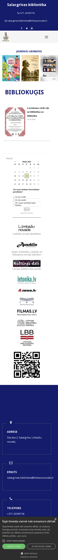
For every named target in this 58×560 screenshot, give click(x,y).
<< (15, 161)
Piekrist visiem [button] (14, 546)
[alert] (29, 538)
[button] (29, 553)
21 (27, 180)
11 (15, 176)
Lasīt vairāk (22, 536)
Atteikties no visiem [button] (41, 546)
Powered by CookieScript (29, 557)
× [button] (55, 519)
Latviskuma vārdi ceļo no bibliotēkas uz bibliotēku (38, 112)
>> (38, 161)
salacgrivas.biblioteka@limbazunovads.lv (30, 477)
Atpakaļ (9, 158)
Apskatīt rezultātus (26, 213)
